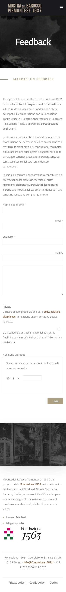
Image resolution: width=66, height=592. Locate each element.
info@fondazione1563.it (39, 562)
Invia (55, 401)
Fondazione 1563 (30, 484)
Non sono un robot (14, 354)
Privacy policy (16, 582)
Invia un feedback (16, 517)
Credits (53, 582)
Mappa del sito (15, 523)
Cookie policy (37, 582)
